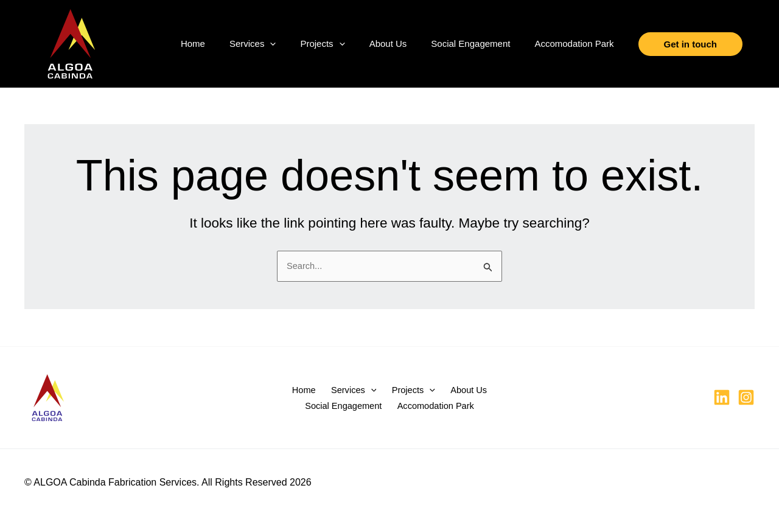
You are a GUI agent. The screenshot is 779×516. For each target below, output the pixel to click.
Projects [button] (322, 43)
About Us (388, 43)
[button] (270, 43)
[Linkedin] (721, 397)
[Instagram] (746, 397)
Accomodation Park (573, 43)
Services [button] (252, 43)
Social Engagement (470, 43)
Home (193, 43)
